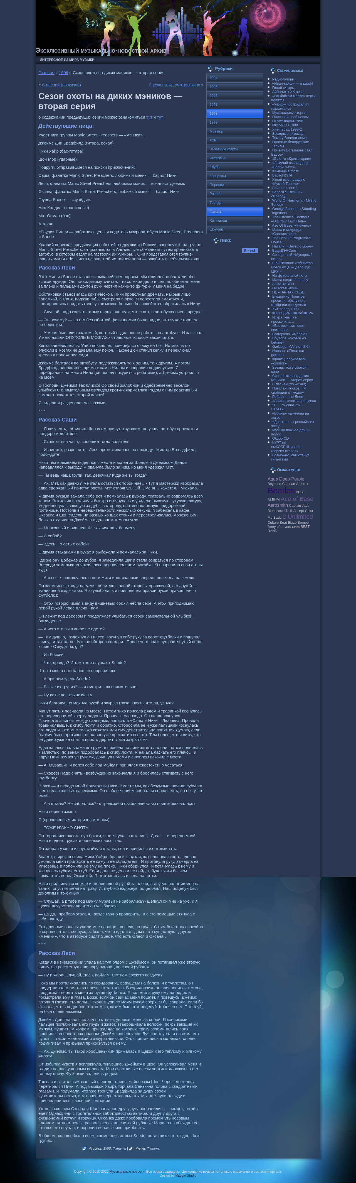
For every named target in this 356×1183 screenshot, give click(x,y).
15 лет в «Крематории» (291, 158)
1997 (213, 104)
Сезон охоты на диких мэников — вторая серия (292, 378)
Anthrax (302, 484)
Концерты (217, 176)
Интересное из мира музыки (67, 60)
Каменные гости (285, 171)
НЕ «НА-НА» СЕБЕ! (288, 292)
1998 (63, 72)
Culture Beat (277, 523)
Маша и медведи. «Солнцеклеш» (286, 231)
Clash (296, 526)
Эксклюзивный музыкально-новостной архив (101, 50)
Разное (215, 194)
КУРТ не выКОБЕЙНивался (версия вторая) (286, 446)
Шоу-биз (216, 229)
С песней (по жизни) (61, 84)
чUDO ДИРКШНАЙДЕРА (292, 313)
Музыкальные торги (289, 113)
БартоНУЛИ (282, 175)
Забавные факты (223, 149)
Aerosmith (278, 505)
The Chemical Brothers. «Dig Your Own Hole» (290, 219)
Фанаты (119, 1148)
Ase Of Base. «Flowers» (291, 225)
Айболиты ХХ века (287, 92)
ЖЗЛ (213, 140)
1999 (213, 122)
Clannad (288, 484)
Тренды (215, 202)
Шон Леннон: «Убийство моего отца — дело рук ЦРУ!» (292, 267)
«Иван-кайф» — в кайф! (292, 83)
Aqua (273, 478)
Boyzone (274, 484)
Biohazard (275, 511)
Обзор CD (280, 438)
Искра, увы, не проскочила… (283, 319)
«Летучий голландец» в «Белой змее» (291, 165)
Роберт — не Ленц (287, 397)
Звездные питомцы (288, 133)
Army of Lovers (279, 527)
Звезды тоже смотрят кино (174, 84)
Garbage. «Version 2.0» (291, 346)
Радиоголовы (283, 79)
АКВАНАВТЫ (283, 284)
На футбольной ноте (289, 275)
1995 (213, 87)
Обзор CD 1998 (285, 125)
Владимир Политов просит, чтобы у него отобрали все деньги (288, 300)
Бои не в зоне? (284, 188)
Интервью (217, 158)
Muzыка (215, 131)
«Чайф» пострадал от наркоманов (290, 106)
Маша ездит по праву (290, 280)
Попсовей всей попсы (290, 117)
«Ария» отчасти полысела (294, 401)
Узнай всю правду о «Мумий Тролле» (288, 181)
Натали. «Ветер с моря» (292, 246)
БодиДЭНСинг (284, 250)
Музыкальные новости (127, 1172)
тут (149, 117)
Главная (46, 72)
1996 (213, 96)
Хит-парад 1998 (285, 309)
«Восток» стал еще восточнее (287, 328)
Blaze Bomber (299, 523)
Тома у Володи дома (289, 138)
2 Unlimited (298, 516)
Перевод (216, 185)
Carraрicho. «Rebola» (289, 334)
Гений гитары (283, 87)
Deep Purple (291, 478)
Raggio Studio (185, 1175)
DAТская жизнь (285, 288)
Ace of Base (297, 498)
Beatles (281, 490)
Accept (298, 511)
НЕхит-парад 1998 (287, 121)
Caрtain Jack (299, 506)
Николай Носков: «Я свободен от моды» (288, 390)
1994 (213, 78)
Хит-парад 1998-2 (287, 129)
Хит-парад (218, 220)
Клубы (214, 167)
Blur (288, 510)
